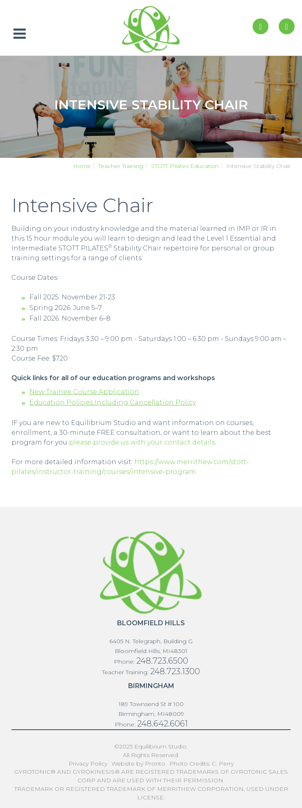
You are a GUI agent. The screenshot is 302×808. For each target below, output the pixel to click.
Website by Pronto (138, 763)
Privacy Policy (88, 763)
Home (82, 166)
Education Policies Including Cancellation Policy (112, 402)
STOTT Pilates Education (185, 166)
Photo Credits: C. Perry (201, 763)
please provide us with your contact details (142, 442)
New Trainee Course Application (84, 392)
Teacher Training (120, 166)
